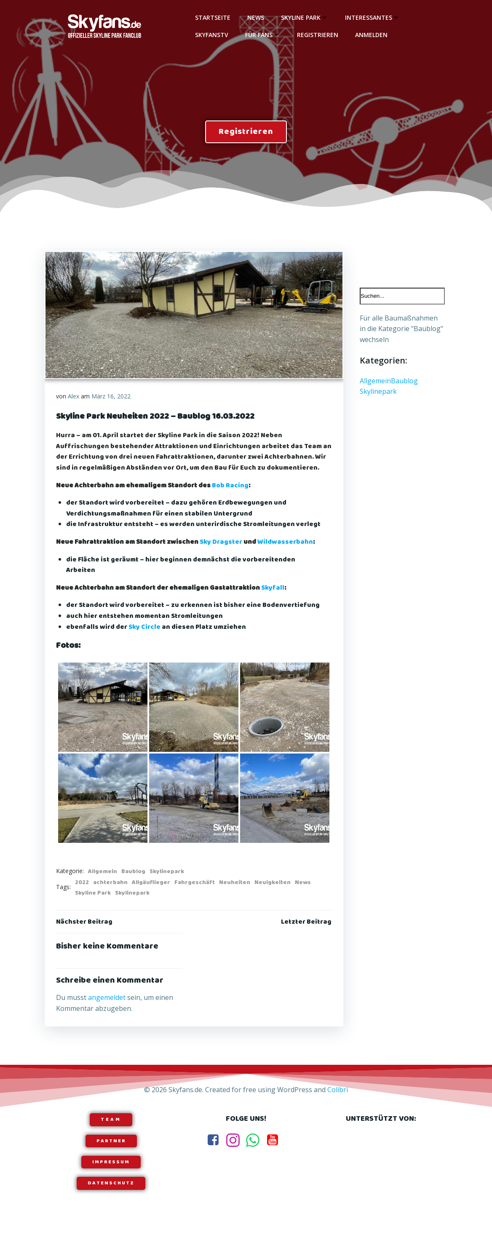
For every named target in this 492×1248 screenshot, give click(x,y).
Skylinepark (167, 882)
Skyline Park (303, 17)
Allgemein (103, 882)
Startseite (211, 17)
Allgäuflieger (151, 893)
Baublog (134, 882)
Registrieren (316, 34)
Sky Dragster (221, 553)
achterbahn (111, 893)
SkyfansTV (210, 34)
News (254, 17)
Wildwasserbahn (285, 553)
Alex (74, 397)
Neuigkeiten (273, 893)
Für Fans (261, 34)
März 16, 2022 (111, 397)
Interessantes (371, 17)
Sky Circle (145, 638)
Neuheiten (235, 893)
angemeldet (107, 1010)
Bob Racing (230, 497)
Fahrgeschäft (195, 893)
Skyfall (273, 599)
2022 (82, 893)
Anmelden (370, 34)
